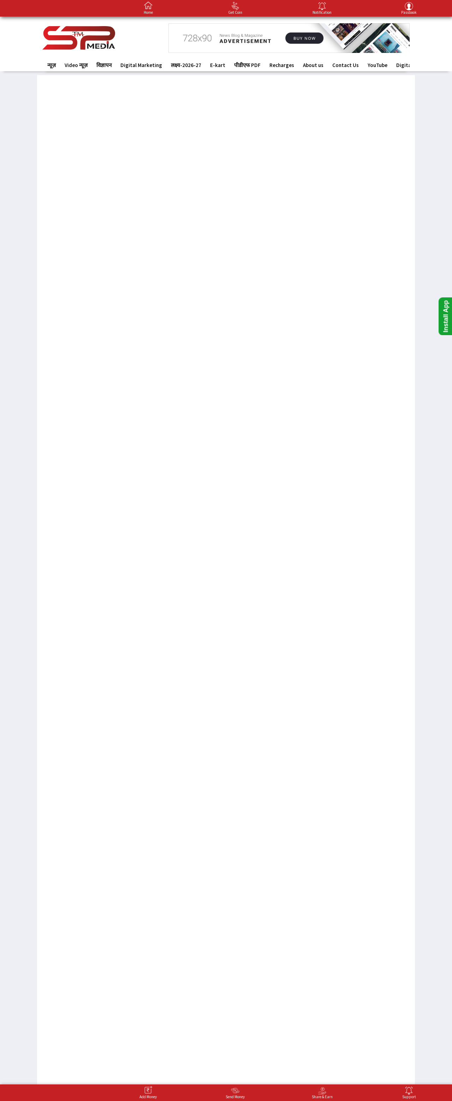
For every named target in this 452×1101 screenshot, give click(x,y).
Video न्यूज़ (76, 65)
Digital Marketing (141, 65)
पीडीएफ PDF (247, 65)
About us (313, 65)
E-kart (217, 65)
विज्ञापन (104, 65)
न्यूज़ (51, 65)
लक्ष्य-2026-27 (186, 65)
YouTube (377, 65)
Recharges (281, 65)
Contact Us (345, 65)
